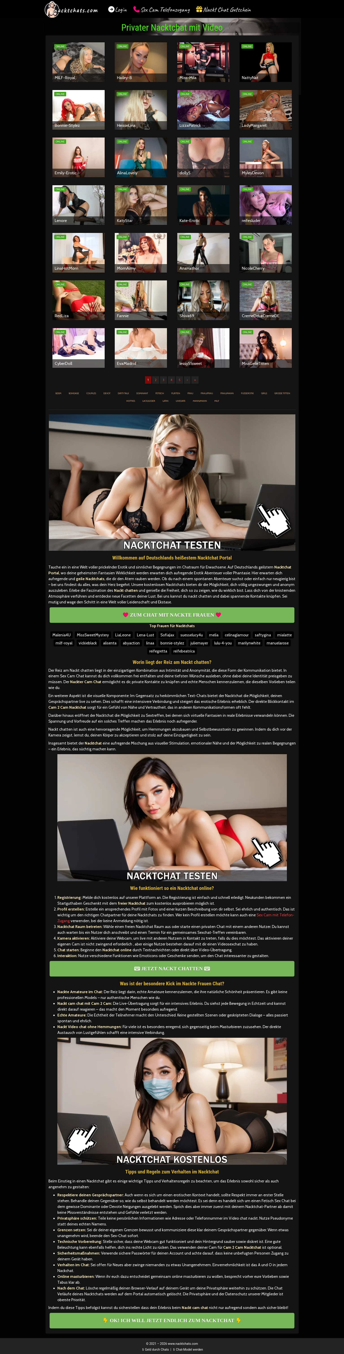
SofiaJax (167, 635)
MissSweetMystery (93, 635)
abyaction (131, 643)
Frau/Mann (227, 393)
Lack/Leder (148, 400)
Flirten (175, 393)
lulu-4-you (223, 643)
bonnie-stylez (172, 643)
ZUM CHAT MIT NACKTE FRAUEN (172, 615)
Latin (165, 400)
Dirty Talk (123, 393)
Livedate (180, 400)
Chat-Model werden (187, 1349)
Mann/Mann (200, 400)
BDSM (58, 393)
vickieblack (88, 643)
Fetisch (159, 393)
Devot (106, 393)
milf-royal (64, 643)
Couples (91, 393)
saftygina (263, 635)
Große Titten (282, 393)
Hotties (130, 400)
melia (214, 635)
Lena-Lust (145, 635)
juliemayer (199, 643)
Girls (264, 393)
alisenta (110, 643)
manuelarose (278, 643)
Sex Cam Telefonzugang (164, 9)
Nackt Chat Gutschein (227, 9)
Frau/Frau (207, 393)
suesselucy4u (191, 635)
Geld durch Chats (155, 1349)
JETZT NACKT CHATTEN (172, 968)
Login (121, 9)
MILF (216, 400)
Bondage (74, 393)
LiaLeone (123, 635)
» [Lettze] (195, 380)
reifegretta (158, 651)
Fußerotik (247, 393)
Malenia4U (61, 635)
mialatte (284, 635)
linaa (150, 643)
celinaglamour (237, 635)
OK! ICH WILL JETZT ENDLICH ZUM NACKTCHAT (172, 1320)
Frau (190, 393)
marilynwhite (249, 643)
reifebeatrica (184, 651)
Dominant (142, 393)
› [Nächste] (187, 380)
